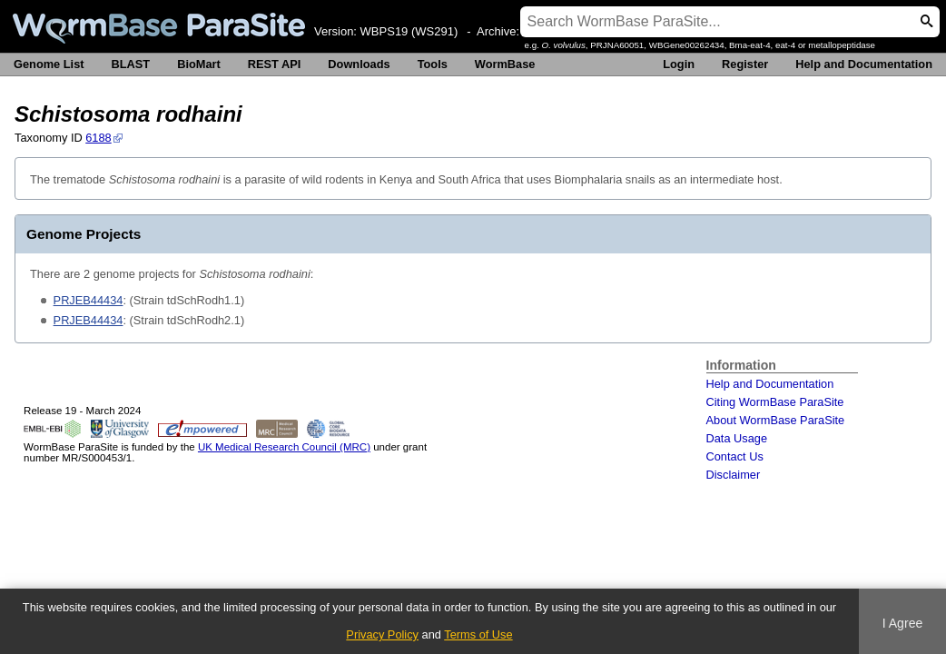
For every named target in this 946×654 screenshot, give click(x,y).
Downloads (358, 64)
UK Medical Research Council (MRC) (284, 446)
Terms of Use (478, 634)
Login (679, 64)
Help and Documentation (863, 64)
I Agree (902, 623)
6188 (98, 137)
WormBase (505, 64)
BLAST (131, 64)
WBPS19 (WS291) (409, 31)
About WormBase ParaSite (775, 420)
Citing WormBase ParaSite (775, 402)
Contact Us (735, 456)
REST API (274, 64)
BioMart (199, 64)
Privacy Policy (382, 634)
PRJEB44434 (88, 300)
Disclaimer (733, 474)
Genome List (49, 64)
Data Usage (737, 438)
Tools (433, 64)
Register (745, 64)
